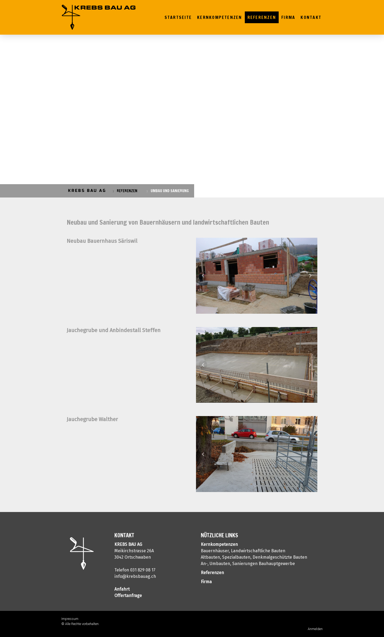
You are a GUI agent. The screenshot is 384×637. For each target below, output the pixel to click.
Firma (288, 17)
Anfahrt (122, 589)
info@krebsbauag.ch (135, 576)
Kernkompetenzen (219, 17)
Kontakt (311, 17)
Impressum (69, 619)
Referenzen (261, 17)
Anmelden (315, 629)
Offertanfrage (128, 595)
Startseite (178, 17)
